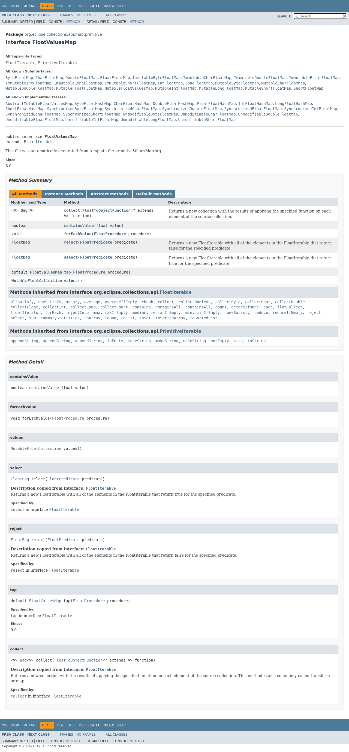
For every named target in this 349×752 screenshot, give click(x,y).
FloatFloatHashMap (216, 103)
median (139, 312)
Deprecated (90, 6)
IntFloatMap (170, 83)
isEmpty (115, 341)
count (221, 307)
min (188, 312)
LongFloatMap (199, 83)
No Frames (86, 15)
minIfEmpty (208, 312)
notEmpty (219, 341)
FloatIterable (20, 62)
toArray (92, 318)
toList (128, 318)
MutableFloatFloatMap (79, 88)
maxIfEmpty (116, 312)
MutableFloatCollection (36, 280)
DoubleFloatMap (81, 77)
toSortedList (204, 318)
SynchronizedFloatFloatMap (253, 109)
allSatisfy (22, 302)
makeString (139, 341)
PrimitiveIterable (57, 62)
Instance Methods (64, 194)
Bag (24, 210)
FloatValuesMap (46, 272)
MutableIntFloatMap (176, 88)
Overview (10, 6)
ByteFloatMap (19, 77)
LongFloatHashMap (293, 103)
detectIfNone (245, 307)
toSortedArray (170, 318)
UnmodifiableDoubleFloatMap (268, 114)
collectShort (114, 307)
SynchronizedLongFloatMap (33, 114)
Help (121, 6)
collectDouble (290, 302)
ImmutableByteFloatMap (157, 77)
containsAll (168, 307)
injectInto (77, 312)
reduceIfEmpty (288, 312)
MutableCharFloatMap (283, 83)
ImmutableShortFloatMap (129, 83)
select (71, 257)
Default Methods (154, 194)
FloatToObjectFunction (106, 210)
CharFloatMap (49, 77)
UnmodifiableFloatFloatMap (34, 119)
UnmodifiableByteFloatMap (150, 114)
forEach (53, 312)
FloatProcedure (110, 234)
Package (29, 6)
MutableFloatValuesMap (128, 88)
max (96, 312)
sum (32, 318)
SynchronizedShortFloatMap (92, 114)
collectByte (227, 302)
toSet (145, 318)
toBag (110, 318)
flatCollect (290, 307)
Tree (71, 6)
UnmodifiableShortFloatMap (207, 119)
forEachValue (77, 234)
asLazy (73, 302)
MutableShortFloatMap (268, 88)
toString (256, 341)
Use (60, 6)
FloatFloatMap (115, 77)
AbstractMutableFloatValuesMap (38, 103)
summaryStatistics (60, 318)
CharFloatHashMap (132, 103)
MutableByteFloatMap (237, 83)
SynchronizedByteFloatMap (74, 109)
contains (142, 307)
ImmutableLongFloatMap (78, 83)
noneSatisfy (237, 312)
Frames (66, 15)
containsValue (79, 225)
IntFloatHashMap (255, 103)
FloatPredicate (96, 242)
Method (72, 22)
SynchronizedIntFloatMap (310, 109)
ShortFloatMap (309, 88)
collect (72, 210)
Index (109, 6)
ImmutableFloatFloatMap (314, 77)
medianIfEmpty (166, 312)
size (238, 341)
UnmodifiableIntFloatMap (91, 119)
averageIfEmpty (121, 302)
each (268, 307)
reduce (261, 312)
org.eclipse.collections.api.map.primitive (63, 34)
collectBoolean (194, 302)
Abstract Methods (110, 194)
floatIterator (26, 312)
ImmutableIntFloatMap (28, 83)
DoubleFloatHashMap (173, 103)
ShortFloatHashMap (24, 109)
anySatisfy (49, 302)
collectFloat (24, 307)
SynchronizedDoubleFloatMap (192, 109)
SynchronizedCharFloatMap (132, 109)
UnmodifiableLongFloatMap (148, 119)
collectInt (54, 307)
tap (67, 272)
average (92, 302)
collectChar (257, 302)
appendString (24, 341)
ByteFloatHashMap (92, 103)
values (71, 280)
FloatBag (20, 242)
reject (71, 242)
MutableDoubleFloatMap (29, 88)
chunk (147, 302)
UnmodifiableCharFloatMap (208, 114)
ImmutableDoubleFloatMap (260, 77)
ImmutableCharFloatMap (207, 77)
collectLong (83, 307)
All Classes (116, 15)
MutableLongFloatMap (221, 88)
